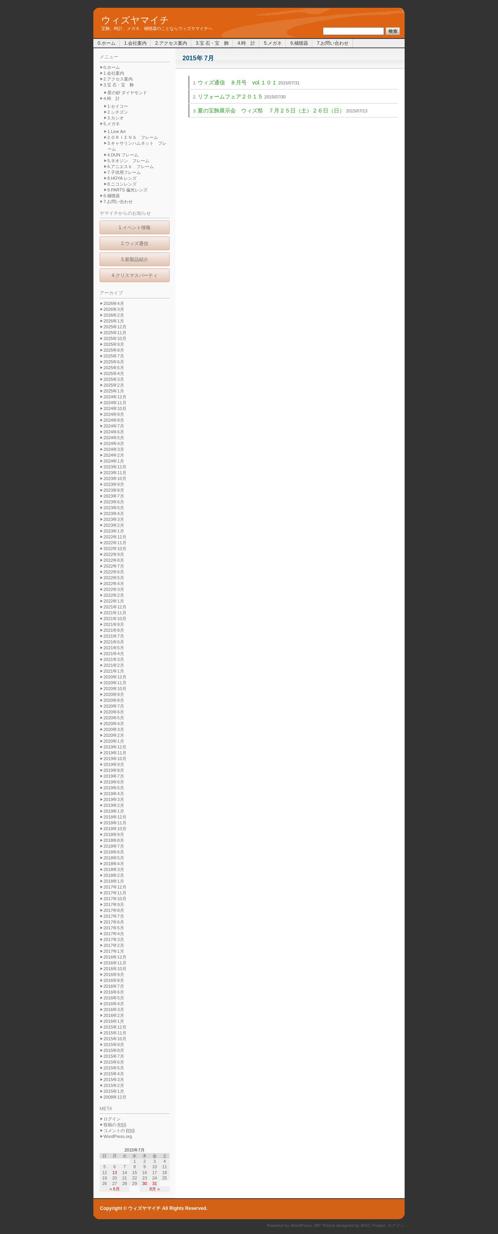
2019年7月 (113, 776)
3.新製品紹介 (134, 259)
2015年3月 (113, 1079)
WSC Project (373, 1225)
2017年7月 (113, 916)
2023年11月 (114, 472)
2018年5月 (113, 857)
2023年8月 (113, 490)
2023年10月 (114, 478)
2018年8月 (113, 840)
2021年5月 (113, 647)
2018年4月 (113, 863)
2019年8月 (113, 770)
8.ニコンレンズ (122, 184)
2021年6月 (113, 642)
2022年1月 (113, 601)
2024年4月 (113, 443)
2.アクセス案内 (171, 43)
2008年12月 (114, 1097)
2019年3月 (113, 799)
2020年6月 (113, 712)
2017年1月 (113, 951)
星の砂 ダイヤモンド (127, 92)
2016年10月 (114, 968)
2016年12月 (114, 957)
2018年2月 (113, 875)
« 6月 (114, 1189)
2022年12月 (114, 537)
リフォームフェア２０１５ (230, 96)
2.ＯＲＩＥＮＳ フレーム (132, 137)
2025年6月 (113, 361)
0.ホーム (107, 43)
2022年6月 (113, 572)
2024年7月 (113, 426)
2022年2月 (113, 595)
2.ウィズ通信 (134, 243)
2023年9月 (113, 484)
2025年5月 (113, 367)
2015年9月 (113, 1044)
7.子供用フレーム (124, 172)
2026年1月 (113, 321)
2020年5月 (113, 717)
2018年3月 (113, 869)
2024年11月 (114, 402)
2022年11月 (114, 542)
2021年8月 (113, 630)
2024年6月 (113, 431)
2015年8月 (113, 1050)
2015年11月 (114, 1033)
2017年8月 (113, 910)
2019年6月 (113, 782)
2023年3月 (113, 519)
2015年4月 (113, 1073)
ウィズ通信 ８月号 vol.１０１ (237, 82)
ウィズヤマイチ (135, 20)
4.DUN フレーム (123, 154)
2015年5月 (113, 1068)
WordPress (301, 1225)
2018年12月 (114, 817)
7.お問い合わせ (333, 43)
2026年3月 (113, 309)
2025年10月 (114, 338)
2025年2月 (113, 385)
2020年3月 (113, 729)
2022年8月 (113, 560)
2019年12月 (114, 747)
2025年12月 (114, 326)
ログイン (112, 1119)
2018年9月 (113, 834)
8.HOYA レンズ (122, 178)
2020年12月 (114, 677)
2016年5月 (113, 998)
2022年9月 (113, 554)
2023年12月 (114, 467)
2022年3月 (113, 589)
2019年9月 (113, 764)
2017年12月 (114, 887)
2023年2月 (113, 525)
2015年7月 (113, 1056)
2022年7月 (113, 566)
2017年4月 (113, 933)
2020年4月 (113, 723)
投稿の (114, 1124)
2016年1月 (113, 1021)
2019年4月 (113, 793)
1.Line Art (116, 131)
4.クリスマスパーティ (135, 275)
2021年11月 (114, 612)
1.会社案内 (135, 43)
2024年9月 (113, 414)
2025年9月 (113, 344)
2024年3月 (113, 449)
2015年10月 (114, 1038)
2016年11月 (114, 963)
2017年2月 (113, 945)
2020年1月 (113, 741)
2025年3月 (113, 379)
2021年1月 (113, 671)
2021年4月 (113, 653)
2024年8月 (113, 420)
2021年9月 (113, 624)
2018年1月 (113, 881)
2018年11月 (114, 822)
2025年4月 (113, 373)
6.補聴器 (299, 43)
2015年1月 (113, 1091)
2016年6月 (113, 992)
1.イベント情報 (135, 227)
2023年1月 (113, 531)
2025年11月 (114, 332)
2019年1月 (113, 811)
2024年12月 (114, 396)
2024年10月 (114, 408)
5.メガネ (273, 43)
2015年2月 (113, 1085)
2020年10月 (114, 688)
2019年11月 (114, 752)
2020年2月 (113, 735)
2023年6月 (113, 502)
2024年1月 (113, 461)
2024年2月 (113, 455)
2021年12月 (114, 607)
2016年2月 (113, 1015)
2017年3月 (113, 939)
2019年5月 (113, 787)
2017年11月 (114, 892)
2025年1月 (113, 391)
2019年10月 (114, 758)
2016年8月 (113, 980)
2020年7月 (113, 706)
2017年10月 (114, 898)
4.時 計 (246, 43)
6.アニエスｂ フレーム (130, 166)
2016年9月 (113, 974)
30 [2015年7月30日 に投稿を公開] (144, 1183)
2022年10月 (114, 548)
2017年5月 (113, 928)
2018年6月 (113, 852)
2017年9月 (113, 904)
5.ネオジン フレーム (128, 160)
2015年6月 (113, 1062)
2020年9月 (113, 694)
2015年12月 (114, 1027)
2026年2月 (113, 315)
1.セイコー (117, 106)
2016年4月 (113, 1003)
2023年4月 (113, 513)
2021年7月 (113, 636)
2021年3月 (113, 659)
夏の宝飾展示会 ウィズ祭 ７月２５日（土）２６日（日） (271, 110)
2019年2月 (113, 805)
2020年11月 (114, 682)
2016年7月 (113, 986)
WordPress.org (117, 1136)
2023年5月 (113, 507)
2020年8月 (113, 700)
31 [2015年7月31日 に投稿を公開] (154, 1183)
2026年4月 (113, 303)
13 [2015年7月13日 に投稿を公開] (114, 1172)
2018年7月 (113, 846)
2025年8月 (113, 350)
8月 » (154, 1189)
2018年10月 (114, 828)
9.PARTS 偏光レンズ (127, 190)
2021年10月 (114, 618)
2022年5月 (113, 577)
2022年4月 (113, 583)
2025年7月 (113, 356)
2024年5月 (113, 437)
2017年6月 (113, 922)
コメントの (119, 1130)
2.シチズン (117, 112)
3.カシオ (115, 118)
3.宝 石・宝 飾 (212, 43)
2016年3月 (113, 1009)
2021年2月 (113, 665)
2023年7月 (113, 496)
